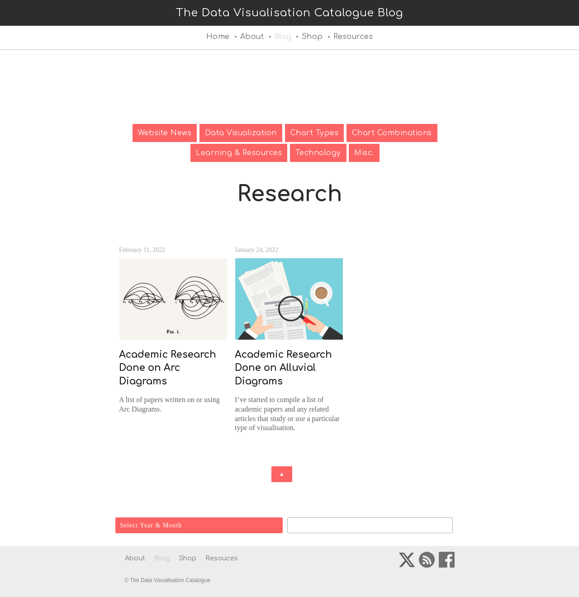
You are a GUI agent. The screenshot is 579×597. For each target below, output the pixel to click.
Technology (318, 153)
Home (218, 37)
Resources (353, 37)
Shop (312, 37)
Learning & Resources (239, 153)
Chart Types (314, 133)
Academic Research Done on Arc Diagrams (167, 368)
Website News (164, 133)
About (252, 37)
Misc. (364, 153)
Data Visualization (241, 133)
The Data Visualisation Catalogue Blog (289, 13)
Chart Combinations (392, 133)
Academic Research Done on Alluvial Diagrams (283, 368)
